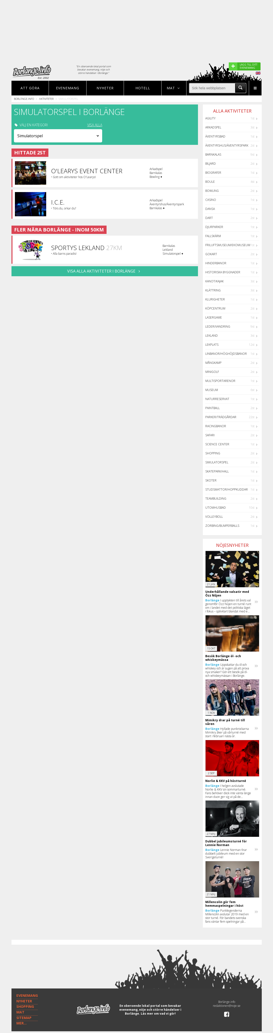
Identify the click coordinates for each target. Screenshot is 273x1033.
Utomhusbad (215, 507)
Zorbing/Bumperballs (222, 526)
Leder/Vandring (217, 326)
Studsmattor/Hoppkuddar (226, 489)
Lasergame (213, 317)
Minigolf (212, 372)
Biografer (213, 173)
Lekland (211, 335)
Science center (217, 444)
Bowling (212, 191)
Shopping (212, 453)
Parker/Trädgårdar (220, 417)
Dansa (210, 209)
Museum (211, 390)
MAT (20, 1012)
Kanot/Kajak (214, 281)
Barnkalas (213, 154)
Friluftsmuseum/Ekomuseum (227, 245)
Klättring (213, 290)
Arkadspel (213, 127)
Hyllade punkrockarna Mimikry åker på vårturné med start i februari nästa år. (227, 732)
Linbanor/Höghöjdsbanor (226, 354)
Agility (210, 118)
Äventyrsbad (215, 136)
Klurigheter (215, 299)
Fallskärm (213, 236)
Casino (210, 200)
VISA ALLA (94, 125)
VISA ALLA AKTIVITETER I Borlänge (104, 271)
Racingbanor (215, 426)
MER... (21, 1023)
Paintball (212, 408)
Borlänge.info (24, 99)
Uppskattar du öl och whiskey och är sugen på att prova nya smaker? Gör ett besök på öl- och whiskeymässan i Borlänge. (227, 670)
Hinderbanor (215, 263)
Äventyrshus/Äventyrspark (226, 145)
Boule (210, 182)
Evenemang (67, 88)
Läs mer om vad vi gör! (158, 1013)
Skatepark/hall (217, 471)
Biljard (210, 163)
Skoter (211, 480)
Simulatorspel (216, 462)
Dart (209, 218)
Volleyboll (214, 517)
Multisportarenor (220, 381)
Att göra (30, 88)
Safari (210, 435)
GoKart (211, 254)
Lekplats (211, 345)
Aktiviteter (46, 99)
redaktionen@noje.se (226, 1006)
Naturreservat (217, 399)
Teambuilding (215, 498)
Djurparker (214, 227)
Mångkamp (213, 363)
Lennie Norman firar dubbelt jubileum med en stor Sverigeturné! (226, 853)
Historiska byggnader (222, 272)
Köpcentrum (215, 308)
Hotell (142, 88)
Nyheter (105, 88)
